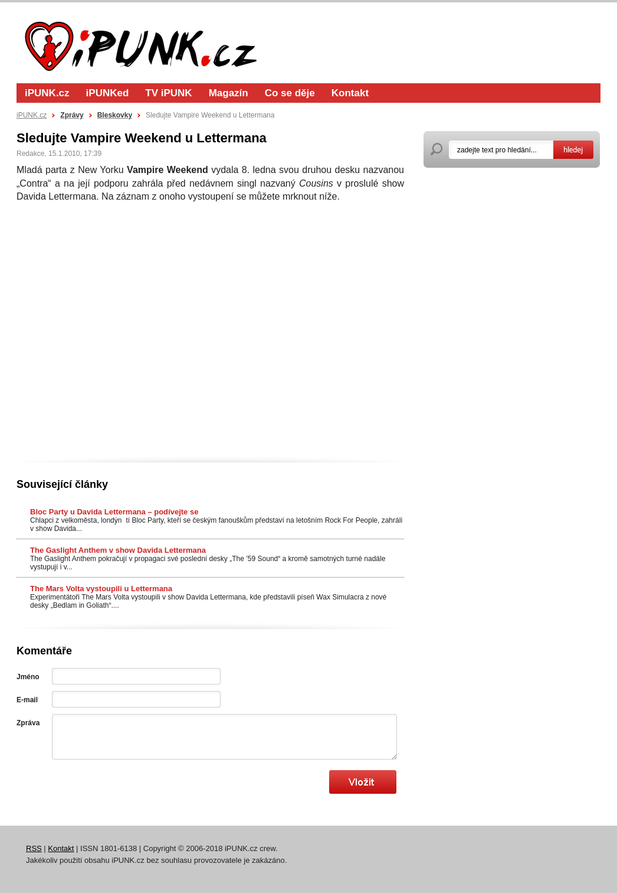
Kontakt (350, 93)
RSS (34, 848)
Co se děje (290, 93)
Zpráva (28, 723)
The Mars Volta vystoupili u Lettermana (101, 588)
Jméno (28, 677)
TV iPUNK (168, 93)
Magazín (228, 93)
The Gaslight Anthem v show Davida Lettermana (118, 550)
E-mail (27, 700)
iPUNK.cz (47, 93)
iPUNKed (107, 93)
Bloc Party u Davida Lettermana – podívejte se (114, 511)
